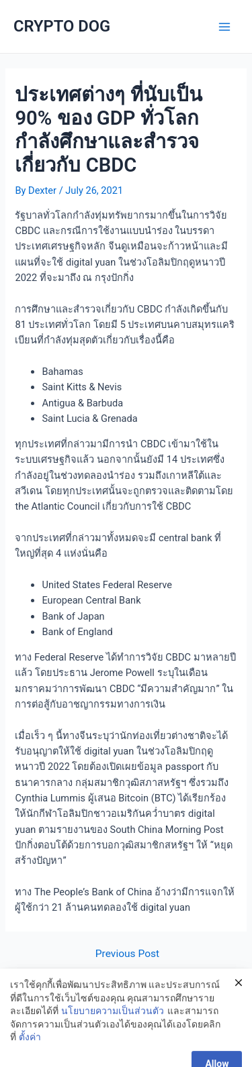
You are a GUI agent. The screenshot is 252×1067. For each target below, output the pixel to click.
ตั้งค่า (30, 1047)
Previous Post (127, 954)
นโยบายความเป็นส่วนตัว (112, 1021)
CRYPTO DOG (61, 26)
